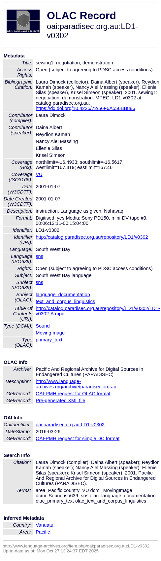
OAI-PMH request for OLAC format (73, 393)
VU (39, 174)
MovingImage (50, 332)
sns (39, 256)
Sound (42, 326)
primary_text (49, 339)
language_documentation (63, 294)
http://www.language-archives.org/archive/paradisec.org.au (76, 384)
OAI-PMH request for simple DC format (77, 438)
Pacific (43, 532)
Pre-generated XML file (60, 400)
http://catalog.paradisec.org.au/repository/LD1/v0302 (92, 237)
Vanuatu (44, 525)
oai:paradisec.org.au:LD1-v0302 (70, 424)
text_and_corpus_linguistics (65, 301)
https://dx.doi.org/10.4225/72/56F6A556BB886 (85, 108)
